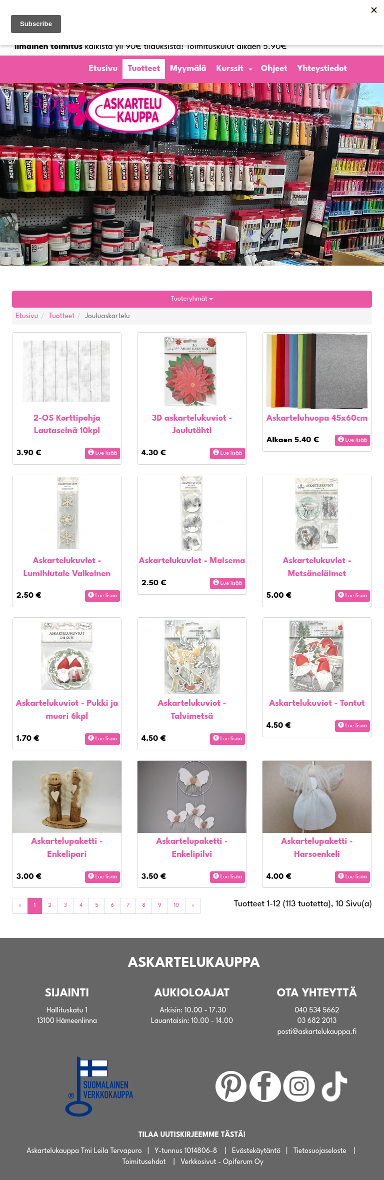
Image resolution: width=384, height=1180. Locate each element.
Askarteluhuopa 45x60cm (317, 418)
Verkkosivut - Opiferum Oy (222, 1161)
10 (177, 905)
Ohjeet (274, 69)
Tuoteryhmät (192, 299)
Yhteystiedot (322, 69)
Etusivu (103, 69)
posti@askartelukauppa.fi (317, 1031)
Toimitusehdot (144, 1161)
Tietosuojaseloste (320, 1150)
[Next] (193, 905)
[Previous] (20, 905)
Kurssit (230, 69)
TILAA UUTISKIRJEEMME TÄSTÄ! (192, 1134)
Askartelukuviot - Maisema (191, 561)
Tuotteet (144, 69)
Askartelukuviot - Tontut (317, 703)
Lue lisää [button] (102, 452)
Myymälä (188, 69)
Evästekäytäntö (256, 1150)
